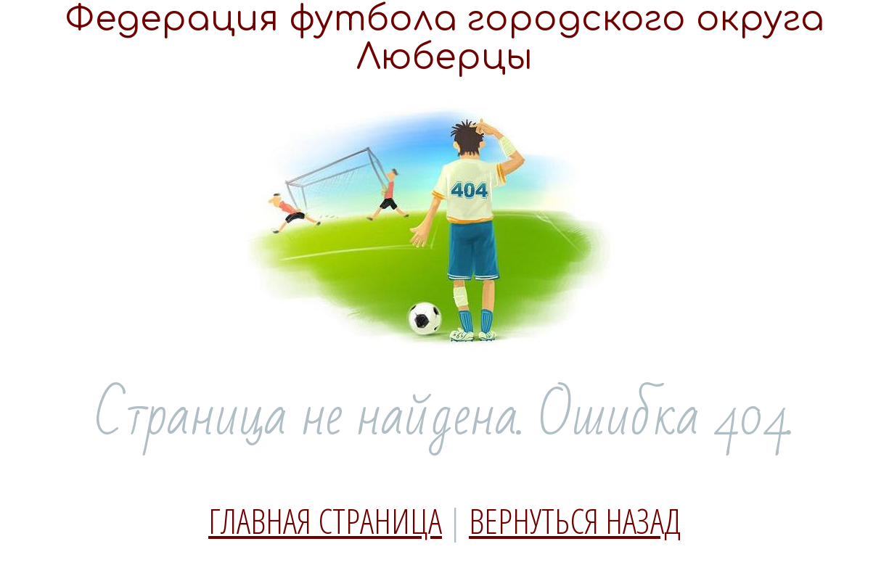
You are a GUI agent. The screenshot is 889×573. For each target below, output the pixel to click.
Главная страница (325, 520)
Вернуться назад (575, 520)
